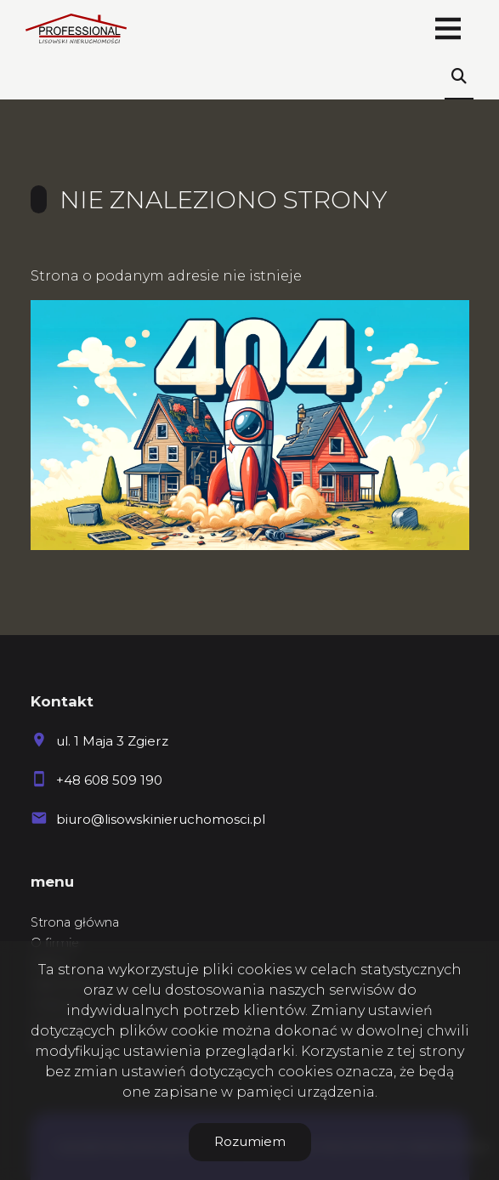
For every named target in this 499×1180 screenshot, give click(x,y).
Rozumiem (250, 1141)
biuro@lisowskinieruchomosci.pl (160, 819)
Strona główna (75, 922)
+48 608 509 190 (109, 780)
